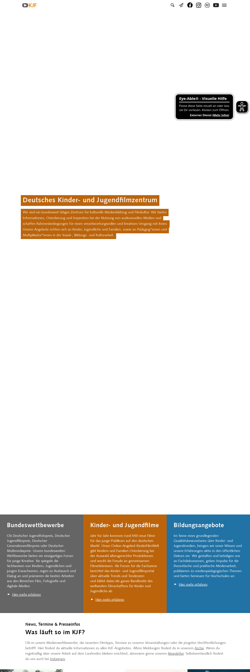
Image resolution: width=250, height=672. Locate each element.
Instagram (57, 659)
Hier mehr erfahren (26, 595)
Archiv (199, 648)
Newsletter (176, 654)
